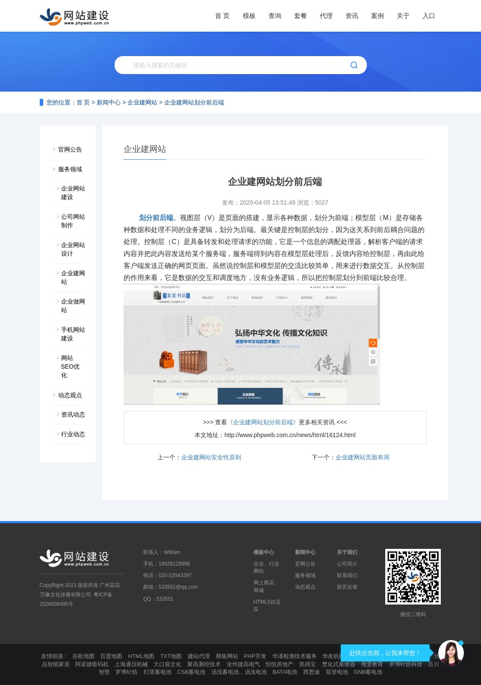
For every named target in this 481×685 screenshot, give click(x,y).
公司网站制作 (73, 221)
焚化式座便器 (338, 664)
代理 (326, 15)
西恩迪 (311, 672)
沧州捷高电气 (243, 664)
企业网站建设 (73, 192)
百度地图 (111, 656)
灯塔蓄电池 (157, 672)
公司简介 (347, 564)
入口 (428, 15)
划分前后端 (156, 217)
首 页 (222, 15)
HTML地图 (141, 656)
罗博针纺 (126, 672)
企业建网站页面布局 (363, 457)
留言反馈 (347, 587)
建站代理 (199, 656)
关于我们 (347, 552)
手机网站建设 (73, 334)
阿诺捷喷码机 (92, 664)
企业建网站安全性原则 (211, 457)
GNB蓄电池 (368, 672)
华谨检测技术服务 (294, 656)
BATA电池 (284, 672)
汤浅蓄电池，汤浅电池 (239, 672)
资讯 (351, 15)
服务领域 (70, 169)
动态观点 (70, 395)
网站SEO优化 (70, 366)
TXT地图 (171, 656)
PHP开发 (255, 656)
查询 (275, 15)
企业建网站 (142, 102)
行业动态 (73, 434)
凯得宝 (307, 664)
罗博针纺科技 (405, 664)
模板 (249, 15)
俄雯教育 (372, 664)
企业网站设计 (73, 249)
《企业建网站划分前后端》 (263, 422)
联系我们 (347, 575)
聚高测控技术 (204, 664)
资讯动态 (73, 414)
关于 (403, 15)
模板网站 (227, 656)
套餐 (300, 15)
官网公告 (70, 149)
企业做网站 (73, 305)
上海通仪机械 (131, 664)
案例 (377, 15)
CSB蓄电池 (191, 672)
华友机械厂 (336, 656)
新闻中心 (109, 102)
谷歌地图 (83, 656)
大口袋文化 (167, 664)
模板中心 (264, 552)
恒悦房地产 (279, 664)
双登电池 (337, 672)
